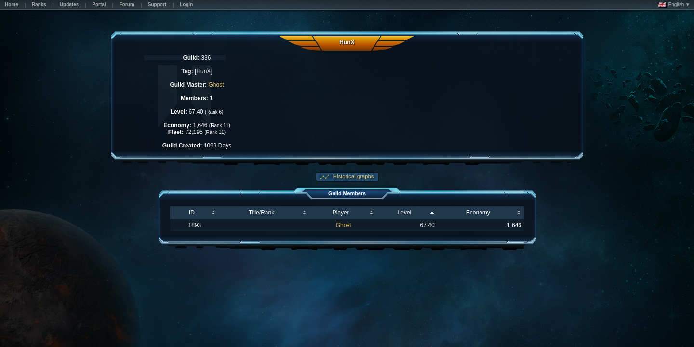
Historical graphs (353, 176)
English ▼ (674, 5)
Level (405, 212)
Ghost (216, 84)
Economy (478, 212)
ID (192, 212)
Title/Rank (262, 212)
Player (341, 212)
